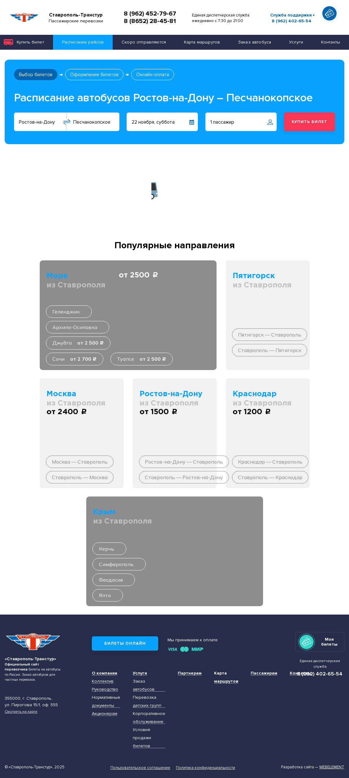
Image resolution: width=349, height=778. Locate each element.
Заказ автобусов (143, 685)
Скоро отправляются (144, 42)
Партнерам (190, 673)
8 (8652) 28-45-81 (150, 21)
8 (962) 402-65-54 (291, 21)
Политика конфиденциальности (205, 767)
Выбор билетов (35, 74)
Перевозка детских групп (147, 701)
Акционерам (104, 713)
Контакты (300, 673)
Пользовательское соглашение (140, 767)
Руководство (105, 689)
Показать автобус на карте (331, 25)
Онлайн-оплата (152, 74)
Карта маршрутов (202, 42)
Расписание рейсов (83, 42)
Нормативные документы (106, 701)
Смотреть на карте (21, 711)
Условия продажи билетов (142, 737)
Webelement (331, 767)
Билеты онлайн (125, 643)
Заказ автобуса (254, 42)
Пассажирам (264, 673)
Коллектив (103, 681)
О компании (104, 673)
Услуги (296, 42)
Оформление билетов (94, 74)
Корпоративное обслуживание (149, 717)
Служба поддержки (291, 15)
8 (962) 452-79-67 (150, 13)
